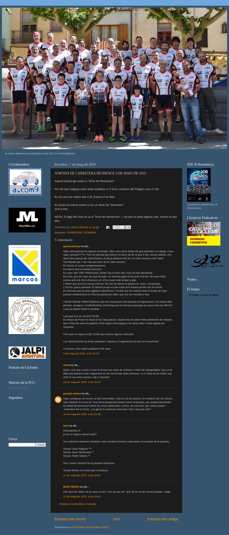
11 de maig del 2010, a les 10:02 (82, 475)
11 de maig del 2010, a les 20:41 (82, 496)
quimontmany (71, 246)
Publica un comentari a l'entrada (77, 504)
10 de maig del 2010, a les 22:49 (82, 414)
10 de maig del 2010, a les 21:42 (82, 382)
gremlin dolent (72, 393)
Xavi (66, 425)
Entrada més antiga (162, 519)
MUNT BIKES (71, 486)
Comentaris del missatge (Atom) (90, 527)
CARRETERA (75, 232)
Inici (116, 519)
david (66, 365)
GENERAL (90, 232)
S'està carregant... (19, 373)
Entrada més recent (70, 519)
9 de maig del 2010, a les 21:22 (81, 353)
